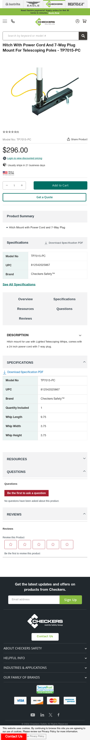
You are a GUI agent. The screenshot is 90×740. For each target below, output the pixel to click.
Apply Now (54, 13)
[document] (45, 732)
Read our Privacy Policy (32, 736)
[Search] (83, 36)
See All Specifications (19, 284)
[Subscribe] (70, 600)
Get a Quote (44, 197)
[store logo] (45, 22)
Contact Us (45, 636)
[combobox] (45, 36)
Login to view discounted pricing (22, 158)
